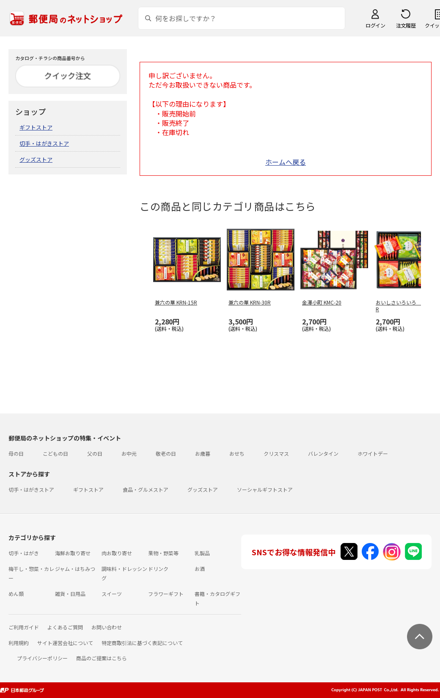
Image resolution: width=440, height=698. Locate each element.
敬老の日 (166, 453)
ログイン (375, 25)
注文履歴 (405, 25)
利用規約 (18, 642)
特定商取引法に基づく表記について (142, 642)
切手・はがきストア (44, 143)
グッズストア (35, 159)
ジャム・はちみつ (75, 568)
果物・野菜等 (163, 553)
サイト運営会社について (65, 642)
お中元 (129, 453)
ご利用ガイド (23, 627)
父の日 (94, 453)
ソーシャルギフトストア (265, 489)
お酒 (200, 568)
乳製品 (202, 553)
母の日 (16, 453)
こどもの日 (55, 453)
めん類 (16, 593)
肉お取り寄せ (117, 553)
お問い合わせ (106, 627)
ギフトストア (35, 127)
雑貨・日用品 (70, 593)
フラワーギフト (166, 593)
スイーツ (112, 593)
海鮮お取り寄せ (73, 553)
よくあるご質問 (65, 627)
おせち (237, 453)
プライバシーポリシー (42, 658)
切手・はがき (23, 553)
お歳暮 (202, 453)
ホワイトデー (373, 453)
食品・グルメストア (145, 489)
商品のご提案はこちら (101, 658)
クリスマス (276, 453)
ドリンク (158, 568)
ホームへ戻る (285, 162)
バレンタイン (323, 453)
